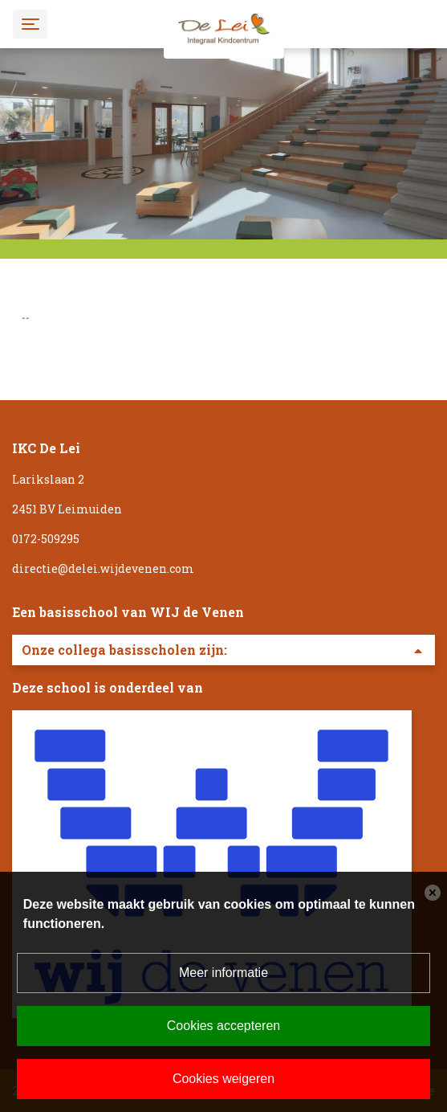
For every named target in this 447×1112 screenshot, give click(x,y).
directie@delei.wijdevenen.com (103, 568)
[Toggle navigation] (30, 24)
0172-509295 (45, 538)
